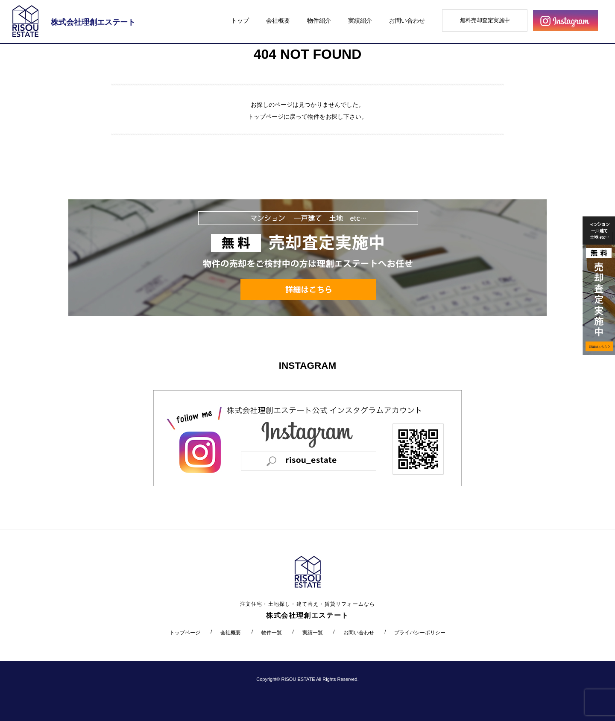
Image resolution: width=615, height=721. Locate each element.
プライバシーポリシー (419, 633)
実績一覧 (312, 633)
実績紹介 (360, 20)
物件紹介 (319, 20)
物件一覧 (271, 633)
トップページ (266, 116)
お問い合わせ (407, 20)
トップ (240, 20)
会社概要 (278, 20)
